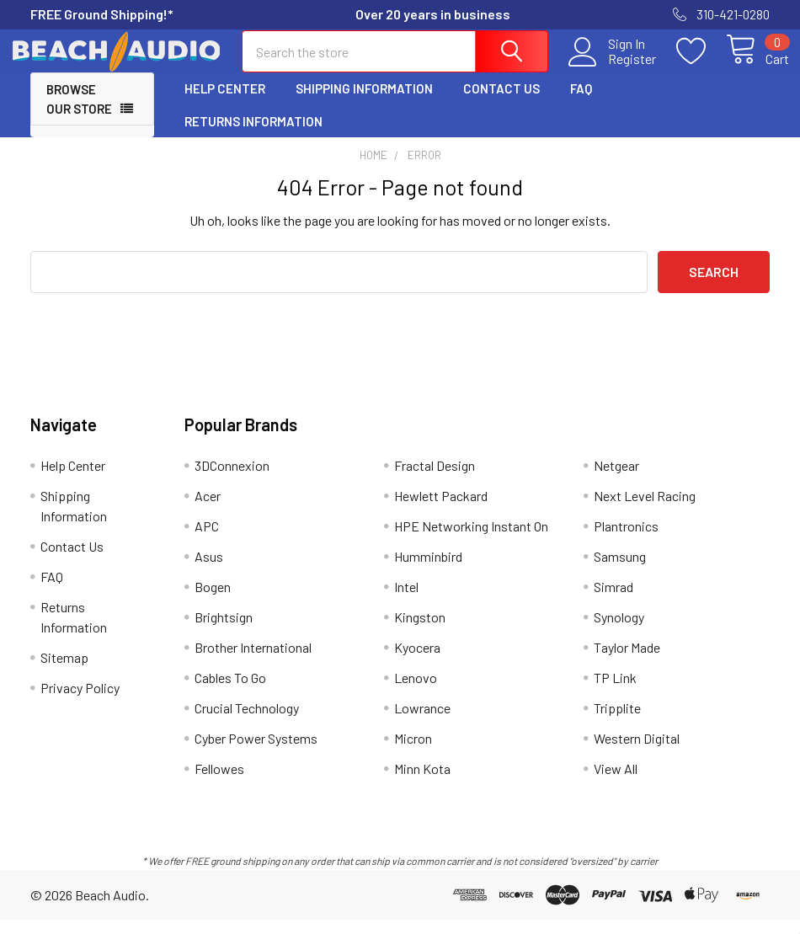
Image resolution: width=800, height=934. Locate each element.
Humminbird (428, 571)
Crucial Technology (247, 722)
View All (615, 783)
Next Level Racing (645, 510)
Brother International (253, 662)
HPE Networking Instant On (471, 540)
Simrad (613, 601)
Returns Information (253, 135)
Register (613, 68)
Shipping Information (364, 103)
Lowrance (422, 722)
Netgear (616, 480)
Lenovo (415, 692)
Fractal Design (434, 480)
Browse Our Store (79, 114)
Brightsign (224, 631)
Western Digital (637, 753)
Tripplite (617, 722)
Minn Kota (422, 783)
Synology (619, 631)
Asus (209, 571)
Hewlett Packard (441, 510)
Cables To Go (230, 692)
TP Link (615, 692)
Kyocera (417, 662)
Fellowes (219, 783)
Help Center (224, 103)
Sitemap (64, 672)
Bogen (213, 601)
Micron (413, 753)
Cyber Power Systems (256, 753)
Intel (406, 601)
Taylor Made (627, 662)
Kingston (419, 631)
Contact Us (501, 103)
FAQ (581, 103)
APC (207, 540)
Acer (208, 510)
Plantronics (626, 540)
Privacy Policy (80, 702)
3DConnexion (232, 480)
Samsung (620, 571)
